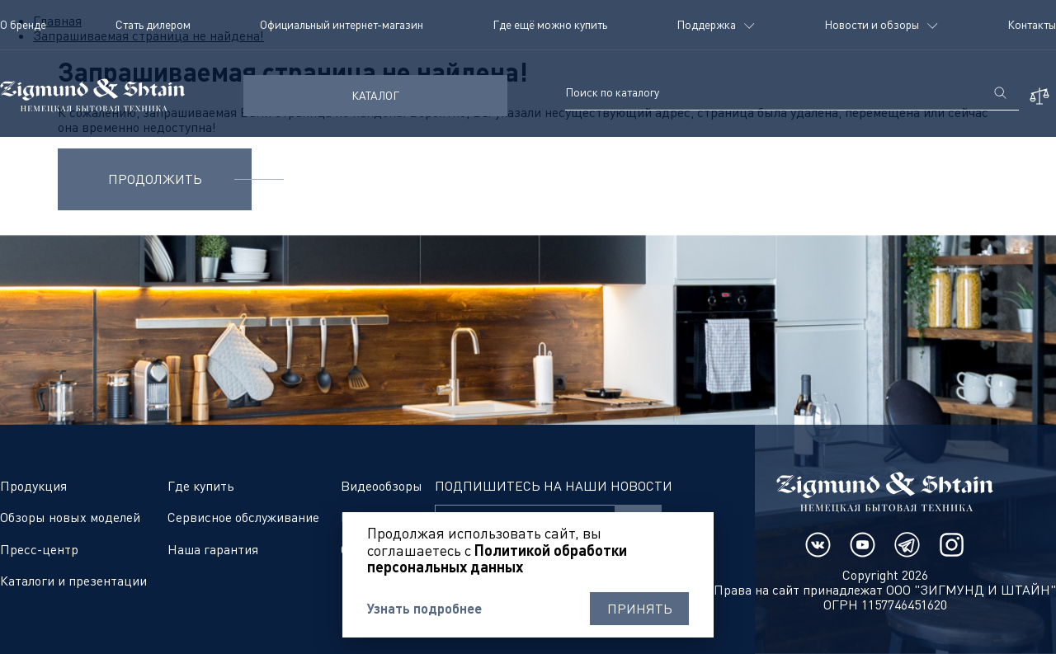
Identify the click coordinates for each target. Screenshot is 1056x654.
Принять (639, 608)
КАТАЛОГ (375, 95)
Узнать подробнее (424, 608)
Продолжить (155, 179)
